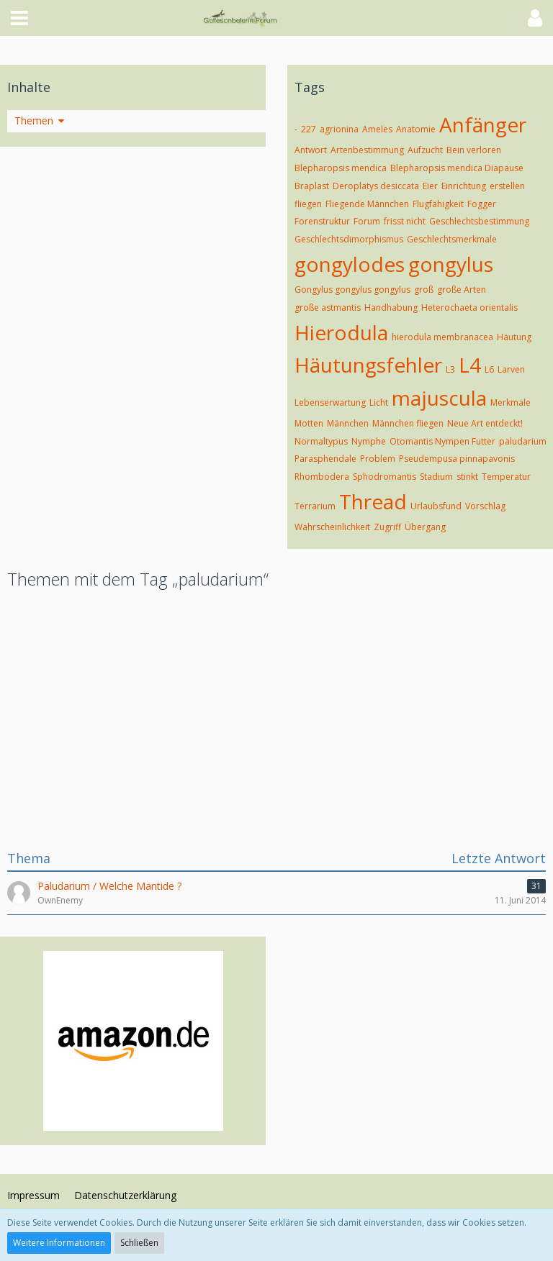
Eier (430, 186)
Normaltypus (321, 441)
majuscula (439, 397)
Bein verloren (473, 150)
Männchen (348, 423)
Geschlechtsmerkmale (452, 239)
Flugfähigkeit (438, 204)
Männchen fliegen (408, 423)
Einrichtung (463, 186)
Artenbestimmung (367, 150)
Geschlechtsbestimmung (479, 221)
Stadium (436, 476)
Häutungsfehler (368, 364)
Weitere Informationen (59, 1243)
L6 (489, 369)
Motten (309, 423)
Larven (511, 369)
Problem (377, 458)
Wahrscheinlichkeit (332, 527)
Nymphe (368, 441)
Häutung (514, 337)
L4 (470, 364)
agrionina (339, 129)
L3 (450, 369)
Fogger (481, 204)
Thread (373, 501)
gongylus (450, 264)
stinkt (467, 476)
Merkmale (510, 402)
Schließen (139, 1243)
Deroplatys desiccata (376, 186)
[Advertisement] (276, 717)
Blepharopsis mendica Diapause (456, 168)
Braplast (312, 186)
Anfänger (482, 124)
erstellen (507, 186)
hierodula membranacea (442, 337)
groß (423, 289)
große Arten (461, 289)
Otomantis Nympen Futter (442, 441)
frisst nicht (405, 221)
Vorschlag (485, 506)
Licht (378, 402)
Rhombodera (322, 476)
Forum (367, 221)
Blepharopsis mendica (341, 168)
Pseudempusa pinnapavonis (457, 458)
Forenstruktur (322, 221)
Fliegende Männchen (367, 204)
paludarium (523, 441)
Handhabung (391, 307)
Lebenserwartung (330, 402)
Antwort (311, 150)
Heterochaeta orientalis (469, 307)
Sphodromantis (384, 476)
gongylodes (350, 264)
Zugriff (387, 527)
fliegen (308, 204)
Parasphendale (325, 458)
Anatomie (416, 129)
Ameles (377, 129)
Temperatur (506, 476)
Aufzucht (425, 150)
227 (308, 129)
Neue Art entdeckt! (485, 423)
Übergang (425, 527)
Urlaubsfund (436, 506)
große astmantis (328, 307)
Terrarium (315, 506)
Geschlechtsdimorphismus (349, 239)
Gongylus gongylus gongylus (352, 289)
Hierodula (341, 332)
